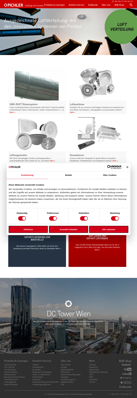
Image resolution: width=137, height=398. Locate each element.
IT (122, 1)
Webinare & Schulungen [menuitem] (42, 372)
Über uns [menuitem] (106, 4)
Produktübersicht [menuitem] (11, 379)
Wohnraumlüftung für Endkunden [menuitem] (45, 382)
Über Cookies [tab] (110, 175)
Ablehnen (28, 229)
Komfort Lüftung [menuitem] (10, 372)
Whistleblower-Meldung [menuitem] (98, 372)
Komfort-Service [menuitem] (76, 4)
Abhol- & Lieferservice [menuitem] (41, 375)
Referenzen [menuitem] (65, 372)
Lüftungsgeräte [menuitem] (10, 382)
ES (129, 1)
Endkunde (125, 387)
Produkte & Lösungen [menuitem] (54, 4)
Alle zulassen (108, 229)
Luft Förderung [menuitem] (10, 365)
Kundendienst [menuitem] (37, 367)
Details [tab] (68, 175)
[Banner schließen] (127, 167)
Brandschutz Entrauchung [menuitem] (14, 377)
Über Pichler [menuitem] (66, 365)
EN (120, 1)
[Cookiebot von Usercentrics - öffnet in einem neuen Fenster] (109, 167)
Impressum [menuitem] (93, 367)
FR (125, 1)
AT (113, 1)
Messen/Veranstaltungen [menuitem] (70, 375)
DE (116, 1)
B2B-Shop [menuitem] (119, 4)
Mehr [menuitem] (92, 360)
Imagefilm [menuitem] (64, 377)
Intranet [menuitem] (92, 382)
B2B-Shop (125, 361)
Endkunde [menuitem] (93, 4)
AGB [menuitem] (91, 375)
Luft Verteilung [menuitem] (10, 370)
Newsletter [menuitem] (93, 379)
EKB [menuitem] (91, 377)
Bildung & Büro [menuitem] (10, 375)
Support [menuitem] (35, 365)
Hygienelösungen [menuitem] (11, 384)
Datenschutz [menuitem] (94, 370)
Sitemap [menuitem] (92, 365)
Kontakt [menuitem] (64, 367)
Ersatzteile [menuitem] (36, 370)
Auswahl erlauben (68, 229)
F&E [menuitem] (62, 384)
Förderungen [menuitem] (37, 377)
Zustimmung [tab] (27, 175)
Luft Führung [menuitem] (9, 367)
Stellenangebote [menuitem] (67, 370)
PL (132, 1)
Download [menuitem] (36, 379)
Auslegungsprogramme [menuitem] (41, 384)
